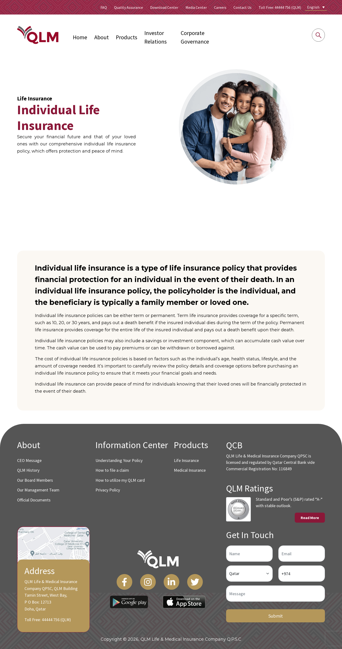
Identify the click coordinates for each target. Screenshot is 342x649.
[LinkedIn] (171, 581)
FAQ (103, 7)
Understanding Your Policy (118, 460)
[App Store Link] (184, 601)
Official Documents (34, 500)
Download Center (164, 7)
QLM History (28, 470)
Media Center (196, 7)
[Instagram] (148, 581)
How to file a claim (112, 470)
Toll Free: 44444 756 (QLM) (280, 7)
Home (80, 37)
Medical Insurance (190, 470)
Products (126, 37)
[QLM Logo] (157, 558)
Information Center (131, 445)
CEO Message (29, 460)
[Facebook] (124, 581)
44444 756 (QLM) (55, 618)
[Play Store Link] (129, 601)
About (101, 37)
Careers (220, 7)
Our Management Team (38, 490)
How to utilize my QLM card (120, 480)
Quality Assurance (128, 7)
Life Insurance (186, 460)
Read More (311, 517)
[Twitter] (195, 581)
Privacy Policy (107, 490)
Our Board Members (35, 480)
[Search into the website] (318, 35)
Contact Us (242, 7)
